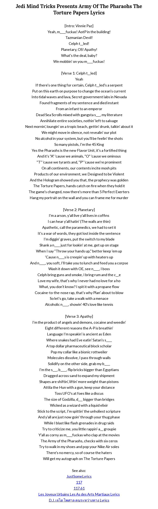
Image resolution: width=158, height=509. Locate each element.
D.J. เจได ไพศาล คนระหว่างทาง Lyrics (79, 500)
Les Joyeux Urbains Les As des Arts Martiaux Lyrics (79, 494)
